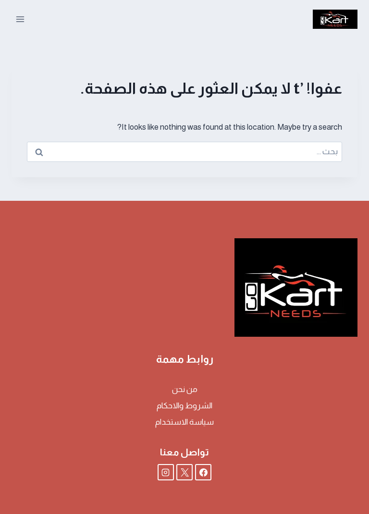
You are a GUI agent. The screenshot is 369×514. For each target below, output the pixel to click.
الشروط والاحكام (184, 405)
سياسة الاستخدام (184, 422)
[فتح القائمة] (20, 19)
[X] (184, 472)
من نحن (184, 389)
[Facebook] (203, 472)
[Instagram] (166, 472)
